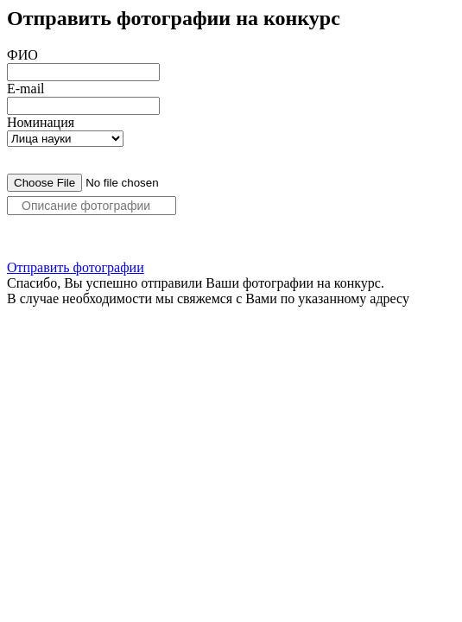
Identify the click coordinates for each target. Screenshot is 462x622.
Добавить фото (52, 239)
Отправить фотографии (75, 267)
